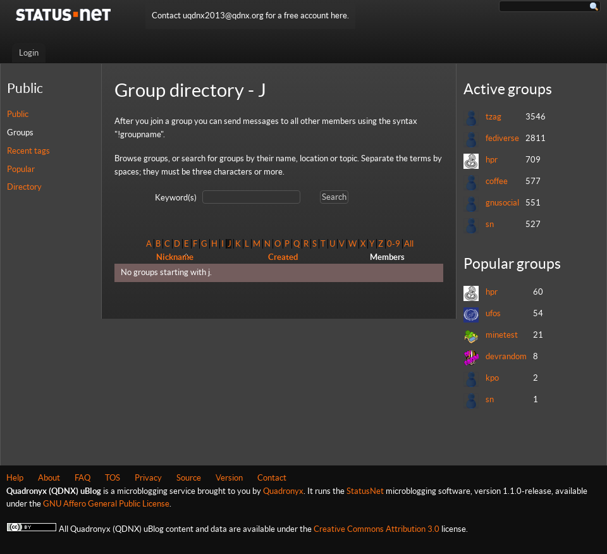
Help (14, 478)
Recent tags (28, 151)
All (409, 244)
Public (17, 114)
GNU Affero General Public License (106, 503)
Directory (24, 187)
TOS (112, 478)
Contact (271, 478)
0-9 (393, 244)
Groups (20, 132)
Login (29, 53)
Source (188, 478)
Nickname (174, 257)
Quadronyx (283, 491)
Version (229, 478)
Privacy (148, 478)
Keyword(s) (176, 197)
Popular (21, 169)
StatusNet (365, 491)
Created (283, 257)
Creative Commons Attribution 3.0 (376, 529)
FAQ (82, 478)
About (49, 478)
